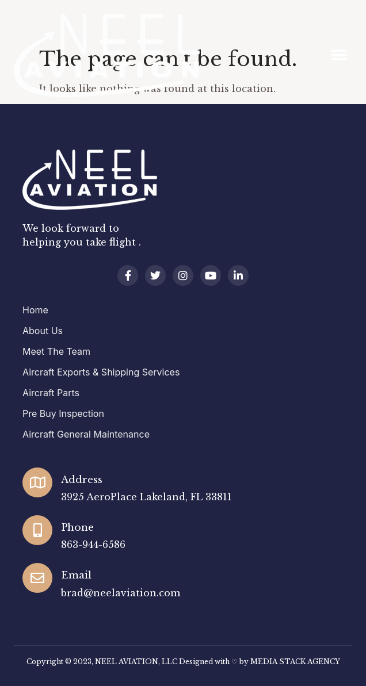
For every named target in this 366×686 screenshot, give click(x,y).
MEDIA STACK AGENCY (295, 661)
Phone (77, 528)
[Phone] (37, 530)
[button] (339, 55)
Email (76, 575)
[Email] (37, 578)
